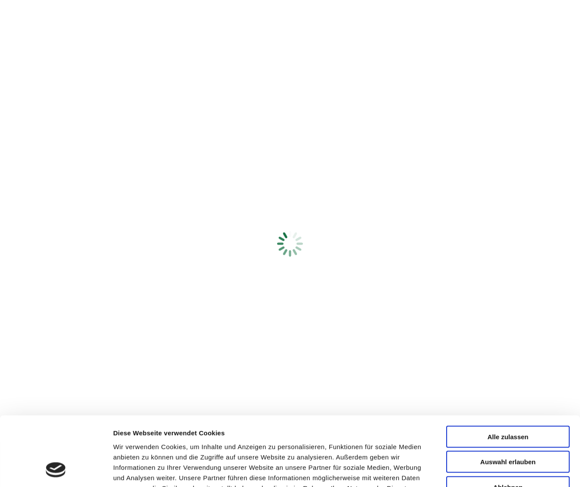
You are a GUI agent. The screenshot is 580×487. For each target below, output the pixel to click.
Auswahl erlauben (508, 398)
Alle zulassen (507, 373)
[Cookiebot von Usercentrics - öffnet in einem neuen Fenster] (56, 470)
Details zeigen (459, 470)
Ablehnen (508, 423)
